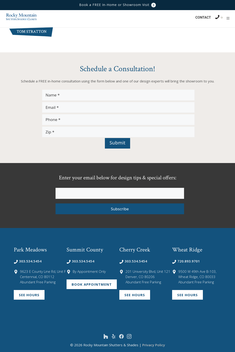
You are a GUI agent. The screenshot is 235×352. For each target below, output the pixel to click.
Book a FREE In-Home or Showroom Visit (117, 5)
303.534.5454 (28, 261)
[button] (228, 18)
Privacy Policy (153, 345)
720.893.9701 (186, 261)
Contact (203, 17)
